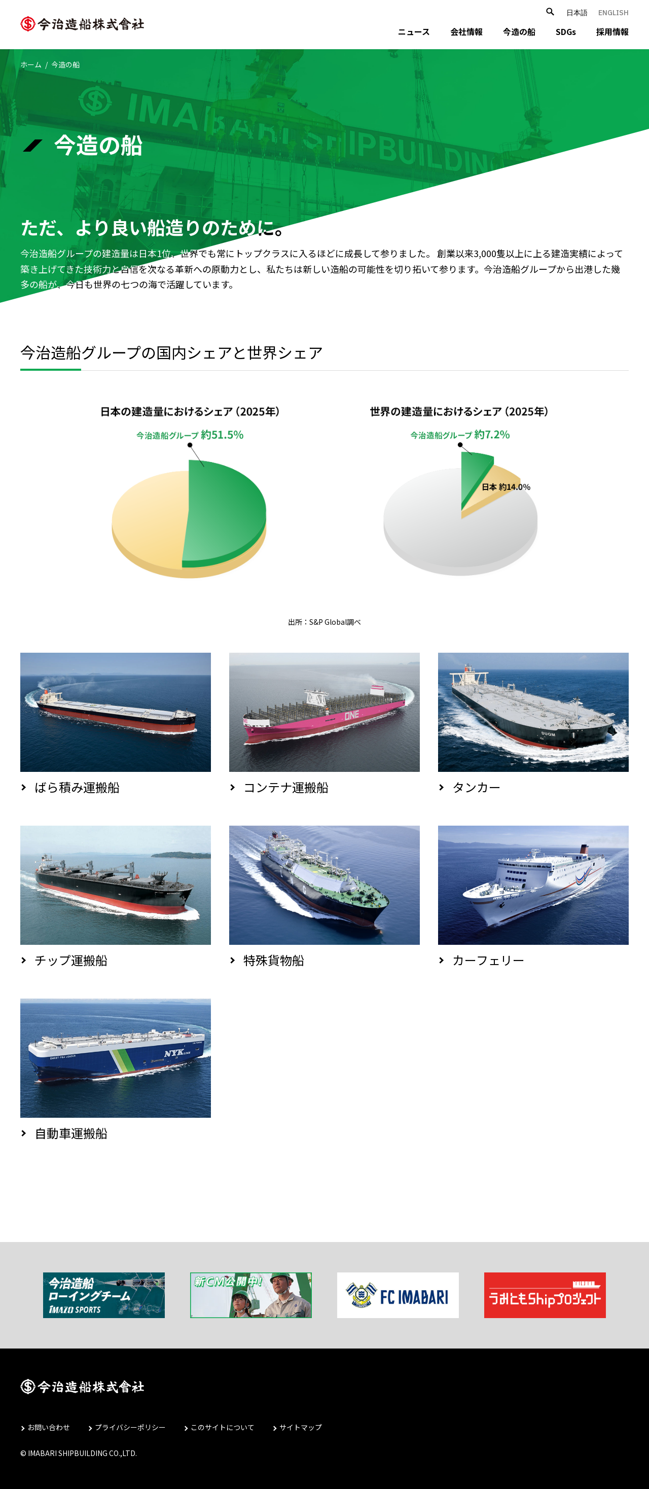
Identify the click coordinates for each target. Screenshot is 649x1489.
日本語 (577, 12)
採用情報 (612, 31)
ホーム (31, 64)
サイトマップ (300, 1427)
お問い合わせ (48, 1427)
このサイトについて (223, 1427)
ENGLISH (613, 12)
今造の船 (519, 31)
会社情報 (466, 31)
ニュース (414, 31)
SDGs (566, 31)
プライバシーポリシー (130, 1427)
